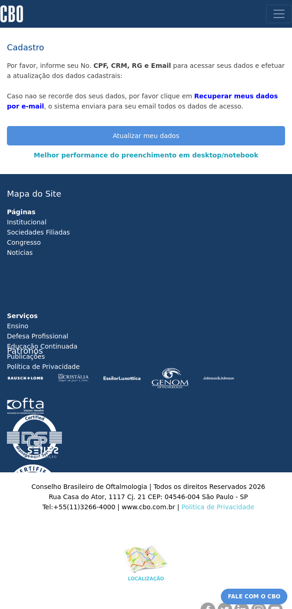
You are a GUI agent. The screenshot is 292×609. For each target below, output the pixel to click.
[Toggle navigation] (279, 14)
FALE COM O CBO (254, 596)
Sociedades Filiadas (38, 232)
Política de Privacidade (43, 366)
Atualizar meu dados (146, 135)
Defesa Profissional (37, 336)
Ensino (17, 326)
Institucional (27, 222)
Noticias (20, 252)
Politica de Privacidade (218, 507)
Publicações (26, 356)
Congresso (24, 242)
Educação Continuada (42, 346)
